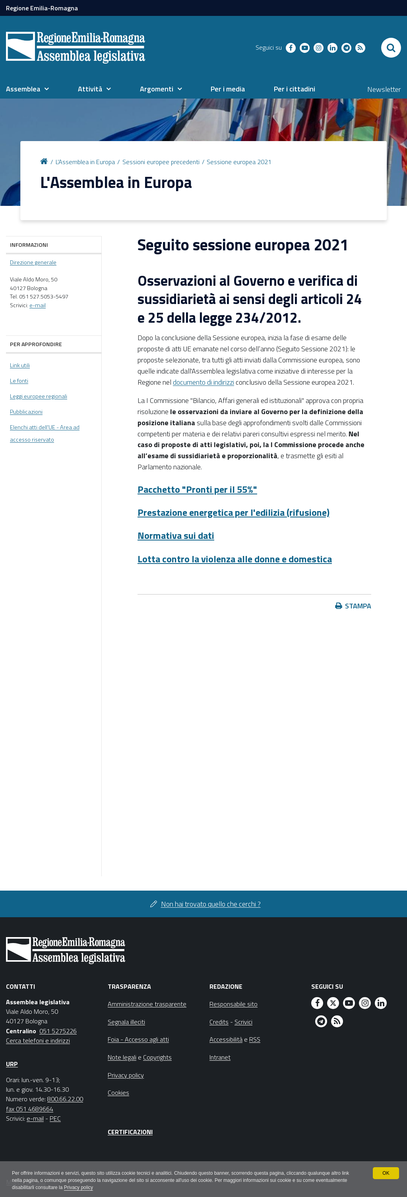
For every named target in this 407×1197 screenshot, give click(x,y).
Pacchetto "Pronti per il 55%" (197, 489)
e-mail (37, 305)
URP (12, 1064)
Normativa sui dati (176, 535)
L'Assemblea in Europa (85, 162)
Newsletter (384, 89)
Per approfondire (36, 344)
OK (385, 1173)
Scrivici (243, 1022)
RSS (254, 1039)
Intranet (220, 1057)
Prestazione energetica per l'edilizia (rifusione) (233, 512)
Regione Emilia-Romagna (42, 8)
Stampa (358, 605)
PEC (55, 1118)
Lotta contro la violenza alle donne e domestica (235, 559)
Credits (219, 1022)
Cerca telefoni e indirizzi (38, 1040)
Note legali (122, 1057)
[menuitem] (27, 89)
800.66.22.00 (65, 1099)
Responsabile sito (233, 1004)
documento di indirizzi (203, 382)
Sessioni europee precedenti (161, 162)
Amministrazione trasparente (147, 1004)
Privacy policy (78, 1187)
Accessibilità (225, 1039)
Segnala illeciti (126, 1022)
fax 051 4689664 (29, 1109)
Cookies (118, 1092)
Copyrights (157, 1057)
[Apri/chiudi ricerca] (391, 48)
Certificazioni (130, 1132)
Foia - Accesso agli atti (138, 1039)
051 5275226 (58, 1031)
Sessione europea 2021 (239, 162)
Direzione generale (33, 262)
